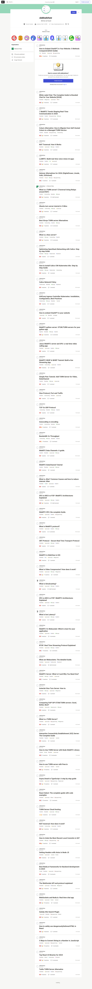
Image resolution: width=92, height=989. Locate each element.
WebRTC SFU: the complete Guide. (52, 512)
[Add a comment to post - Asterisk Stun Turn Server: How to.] (42, 693)
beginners (47, 99)
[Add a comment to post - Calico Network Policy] (42, 287)
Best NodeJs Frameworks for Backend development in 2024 (59, 868)
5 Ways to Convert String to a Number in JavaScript (59, 941)
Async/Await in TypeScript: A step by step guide (57, 779)
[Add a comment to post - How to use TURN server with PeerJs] (44, 769)
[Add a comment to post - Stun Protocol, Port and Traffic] (42, 398)
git (58, 840)
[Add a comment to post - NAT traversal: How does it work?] (44, 829)
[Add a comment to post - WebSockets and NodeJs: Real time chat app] (44, 903)
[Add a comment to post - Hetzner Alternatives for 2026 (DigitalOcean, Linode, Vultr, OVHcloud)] (43, 180)
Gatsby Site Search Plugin (49, 912)
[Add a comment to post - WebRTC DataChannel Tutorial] (42, 470)
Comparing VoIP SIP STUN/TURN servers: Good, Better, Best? (58, 704)
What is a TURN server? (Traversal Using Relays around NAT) (57, 191)
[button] (14, 38)
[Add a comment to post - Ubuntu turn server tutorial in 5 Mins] (44, 211)
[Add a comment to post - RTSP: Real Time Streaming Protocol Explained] (43, 650)
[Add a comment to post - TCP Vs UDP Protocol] (42, 413)
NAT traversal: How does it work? (52, 824)
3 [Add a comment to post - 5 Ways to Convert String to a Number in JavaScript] (54, 946)
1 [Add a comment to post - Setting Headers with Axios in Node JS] (51, 858)
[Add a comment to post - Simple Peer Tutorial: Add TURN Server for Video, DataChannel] (42, 384)
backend (58, 253)
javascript (49, 53)
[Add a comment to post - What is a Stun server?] (44, 240)
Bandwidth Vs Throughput (49, 436)
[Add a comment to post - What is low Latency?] (42, 620)
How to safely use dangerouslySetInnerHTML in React (57, 927)
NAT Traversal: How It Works (50, 145)
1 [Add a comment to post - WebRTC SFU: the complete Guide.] (51, 517)
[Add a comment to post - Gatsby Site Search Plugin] (44, 917)
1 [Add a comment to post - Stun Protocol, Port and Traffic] (50, 398)
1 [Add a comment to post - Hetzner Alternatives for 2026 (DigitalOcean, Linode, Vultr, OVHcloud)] (52, 181)
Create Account (58, 80)
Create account (85, 2)
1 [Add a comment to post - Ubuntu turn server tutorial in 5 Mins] (53, 211)
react (52, 797)
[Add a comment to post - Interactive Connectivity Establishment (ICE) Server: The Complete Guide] (42, 741)
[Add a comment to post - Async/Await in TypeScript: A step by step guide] (44, 784)
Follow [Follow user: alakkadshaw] (73, 12)
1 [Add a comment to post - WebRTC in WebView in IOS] (51, 560)
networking (60, 132)
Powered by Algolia (49, 2)
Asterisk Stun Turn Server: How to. (52, 688)
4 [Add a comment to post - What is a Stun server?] (54, 240)
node (45, 752)
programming (56, 53)
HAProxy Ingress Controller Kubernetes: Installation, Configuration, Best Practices (59, 297)
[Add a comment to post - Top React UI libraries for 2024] (44, 960)
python (41, 332)
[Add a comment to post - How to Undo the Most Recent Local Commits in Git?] (43, 843)
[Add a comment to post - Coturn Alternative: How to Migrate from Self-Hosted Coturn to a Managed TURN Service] (44, 135)
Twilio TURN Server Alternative (51, 969)
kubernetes (52, 253)
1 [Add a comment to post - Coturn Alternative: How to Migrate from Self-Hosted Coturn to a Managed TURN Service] (53, 135)
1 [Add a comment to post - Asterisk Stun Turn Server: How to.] (51, 694)
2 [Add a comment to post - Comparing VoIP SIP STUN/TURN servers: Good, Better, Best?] (51, 710)
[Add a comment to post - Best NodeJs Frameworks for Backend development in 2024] (42, 874)
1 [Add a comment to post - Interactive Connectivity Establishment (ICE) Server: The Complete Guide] (51, 741)
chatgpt (55, 315)
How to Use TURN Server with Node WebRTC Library (59, 750)
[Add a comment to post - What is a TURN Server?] (42, 724)
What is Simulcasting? (47, 584)
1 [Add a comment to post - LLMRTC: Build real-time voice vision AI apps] (53, 164)
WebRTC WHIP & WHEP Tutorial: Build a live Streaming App (56, 361)
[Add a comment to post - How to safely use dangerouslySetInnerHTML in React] (44, 931)
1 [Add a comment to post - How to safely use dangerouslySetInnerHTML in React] (53, 931)
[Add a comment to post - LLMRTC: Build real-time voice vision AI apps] (44, 164)
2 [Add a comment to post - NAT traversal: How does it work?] (54, 829)
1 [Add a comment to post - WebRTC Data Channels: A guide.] (50, 456)
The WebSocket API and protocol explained (56, 883)
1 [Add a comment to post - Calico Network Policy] (51, 287)
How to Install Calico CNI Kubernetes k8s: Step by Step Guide (58, 267)
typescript (60, 781)
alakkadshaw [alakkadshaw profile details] (42, 45)
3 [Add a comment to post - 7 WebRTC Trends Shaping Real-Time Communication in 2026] (54, 119)
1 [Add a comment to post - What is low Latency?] (50, 620)
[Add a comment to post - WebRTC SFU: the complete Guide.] (42, 517)
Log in (76, 2)
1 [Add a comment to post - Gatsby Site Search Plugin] (53, 917)
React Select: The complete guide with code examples (56, 794)
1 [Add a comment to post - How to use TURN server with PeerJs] (54, 770)
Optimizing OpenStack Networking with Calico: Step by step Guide (59, 250)
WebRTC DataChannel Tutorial (50, 465)
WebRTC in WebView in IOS (49, 555)
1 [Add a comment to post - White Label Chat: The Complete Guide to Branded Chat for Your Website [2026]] (53, 102)
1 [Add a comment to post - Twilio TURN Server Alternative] (51, 974)
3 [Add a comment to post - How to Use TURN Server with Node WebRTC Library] (53, 755)
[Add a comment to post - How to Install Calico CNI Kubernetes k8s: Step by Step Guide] (42, 273)
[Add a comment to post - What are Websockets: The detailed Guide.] (42, 665)
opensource (53, 707)
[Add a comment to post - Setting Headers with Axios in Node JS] (42, 857)
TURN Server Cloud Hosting (50, 809)
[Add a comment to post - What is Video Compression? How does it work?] (44, 574)
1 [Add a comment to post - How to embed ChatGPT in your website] (50, 318)
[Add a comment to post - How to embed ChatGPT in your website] (42, 318)
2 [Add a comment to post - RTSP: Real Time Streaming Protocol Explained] (53, 651)
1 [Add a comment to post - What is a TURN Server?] (51, 724)
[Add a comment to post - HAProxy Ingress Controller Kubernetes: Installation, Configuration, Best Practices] (42, 304)
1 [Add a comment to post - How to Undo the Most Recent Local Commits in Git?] (52, 843)
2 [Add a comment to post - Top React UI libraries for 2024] (54, 960)
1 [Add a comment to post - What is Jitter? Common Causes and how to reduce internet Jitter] (50, 487)
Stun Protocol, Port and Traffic (51, 393)
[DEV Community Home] (3, 2)
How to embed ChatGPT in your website (54, 313)
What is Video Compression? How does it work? (57, 569)
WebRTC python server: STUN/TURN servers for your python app (59, 328)
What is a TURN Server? (48, 719)
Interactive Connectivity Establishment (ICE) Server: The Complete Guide (59, 734)
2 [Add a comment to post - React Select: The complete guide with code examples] (53, 800)
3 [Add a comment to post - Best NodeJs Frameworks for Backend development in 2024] (51, 874)
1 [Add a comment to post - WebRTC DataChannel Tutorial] (51, 470)
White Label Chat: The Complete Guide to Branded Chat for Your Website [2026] (58, 96)
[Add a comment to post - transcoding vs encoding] (43, 427)
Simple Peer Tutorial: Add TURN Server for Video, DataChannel (58, 378)
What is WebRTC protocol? (49, 526)
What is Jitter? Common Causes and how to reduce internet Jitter (59, 480)
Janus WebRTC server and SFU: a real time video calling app (58, 345)
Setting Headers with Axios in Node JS (54, 852)
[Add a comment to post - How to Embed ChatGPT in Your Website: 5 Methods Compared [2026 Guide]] (43, 56)
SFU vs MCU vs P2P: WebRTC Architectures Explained (56, 497)
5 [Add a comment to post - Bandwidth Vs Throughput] (53, 441)
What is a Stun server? (47, 235)
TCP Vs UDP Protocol (47, 408)
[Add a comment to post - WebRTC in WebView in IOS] (42, 560)
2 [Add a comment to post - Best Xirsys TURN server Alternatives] (54, 226)
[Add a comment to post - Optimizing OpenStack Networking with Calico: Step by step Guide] (42, 256)
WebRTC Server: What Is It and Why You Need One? (59, 674)
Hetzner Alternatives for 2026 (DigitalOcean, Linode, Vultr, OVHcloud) (59, 174)
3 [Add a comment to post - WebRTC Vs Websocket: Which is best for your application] (51, 636)
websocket (53, 662)
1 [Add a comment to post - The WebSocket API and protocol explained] (53, 888)
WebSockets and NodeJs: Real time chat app (56, 898)
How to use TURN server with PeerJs (53, 764)
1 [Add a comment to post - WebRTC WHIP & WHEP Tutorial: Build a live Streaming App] (51, 368)
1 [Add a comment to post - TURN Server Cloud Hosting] (52, 815)
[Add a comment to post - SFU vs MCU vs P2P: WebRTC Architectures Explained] (44, 503)
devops (59, 116)
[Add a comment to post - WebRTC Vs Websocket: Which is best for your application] (42, 636)
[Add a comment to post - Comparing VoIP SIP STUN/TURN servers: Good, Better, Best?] (42, 710)
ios (46, 557)
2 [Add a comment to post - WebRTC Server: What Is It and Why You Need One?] (53, 679)
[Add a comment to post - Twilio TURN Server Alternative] (42, 974)
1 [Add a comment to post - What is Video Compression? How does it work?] (54, 575)
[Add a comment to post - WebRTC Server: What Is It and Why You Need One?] (43, 679)
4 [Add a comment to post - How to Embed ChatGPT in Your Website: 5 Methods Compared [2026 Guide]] (53, 56)
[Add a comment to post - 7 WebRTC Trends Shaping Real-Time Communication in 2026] (44, 119)
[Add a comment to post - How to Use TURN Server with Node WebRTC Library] (43, 755)
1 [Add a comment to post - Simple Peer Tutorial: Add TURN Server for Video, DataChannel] (50, 384)
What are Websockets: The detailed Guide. (55, 660)
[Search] (7, 2)
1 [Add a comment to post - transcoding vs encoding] (52, 427)
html (58, 99)
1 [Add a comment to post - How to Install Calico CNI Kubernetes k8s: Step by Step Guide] (51, 273)
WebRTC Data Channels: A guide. (52, 451)
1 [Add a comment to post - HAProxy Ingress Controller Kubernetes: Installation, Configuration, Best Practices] (50, 304)
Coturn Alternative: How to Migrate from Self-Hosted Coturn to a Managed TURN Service (59, 129)
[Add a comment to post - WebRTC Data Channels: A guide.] (42, 456)
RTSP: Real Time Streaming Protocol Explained (57, 645)
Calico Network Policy (47, 282)
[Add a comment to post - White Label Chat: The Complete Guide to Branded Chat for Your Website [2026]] (44, 102)
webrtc (46, 116)
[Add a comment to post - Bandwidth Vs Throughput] (43, 441)
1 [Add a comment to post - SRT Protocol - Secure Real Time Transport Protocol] (50, 546)
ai (40, 53)
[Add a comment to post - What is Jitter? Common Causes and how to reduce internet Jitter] (42, 486)
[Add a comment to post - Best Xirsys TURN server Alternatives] (44, 226)
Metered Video (50, 186)
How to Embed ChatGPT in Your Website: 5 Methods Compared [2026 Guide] (59, 50)
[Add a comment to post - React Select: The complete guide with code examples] (43, 800)
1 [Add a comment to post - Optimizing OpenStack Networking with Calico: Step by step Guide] (50, 257)
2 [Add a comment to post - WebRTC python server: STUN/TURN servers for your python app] (54, 335)
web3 (46, 483)
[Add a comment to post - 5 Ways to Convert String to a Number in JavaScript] (44, 946)
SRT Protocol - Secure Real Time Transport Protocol (59, 541)
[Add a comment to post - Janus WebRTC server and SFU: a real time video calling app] (42, 351)
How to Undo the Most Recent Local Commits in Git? (59, 838)
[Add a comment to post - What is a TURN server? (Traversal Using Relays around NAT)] (44, 197)
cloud (46, 178)
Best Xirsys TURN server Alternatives (53, 220)
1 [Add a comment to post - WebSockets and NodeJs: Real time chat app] (54, 903)
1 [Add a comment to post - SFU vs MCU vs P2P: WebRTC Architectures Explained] (50, 605)
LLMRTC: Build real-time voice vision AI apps (56, 159)
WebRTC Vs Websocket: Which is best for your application (57, 630)
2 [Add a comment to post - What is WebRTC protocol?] (51, 532)
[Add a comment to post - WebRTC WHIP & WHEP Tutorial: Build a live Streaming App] (42, 367)
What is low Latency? (47, 615)
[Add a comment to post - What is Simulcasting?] (42, 589)
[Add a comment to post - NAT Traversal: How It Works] (44, 150)
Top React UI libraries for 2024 (51, 955)
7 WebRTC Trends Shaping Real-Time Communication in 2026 (53, 113)
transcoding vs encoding (48, 422)
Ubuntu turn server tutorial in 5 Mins (53, 206)
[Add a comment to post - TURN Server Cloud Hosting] (43, 814)
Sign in (65, 84)
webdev (44, 53)
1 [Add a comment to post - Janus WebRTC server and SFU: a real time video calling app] (50, 351)
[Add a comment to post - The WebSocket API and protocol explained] (44, 888)
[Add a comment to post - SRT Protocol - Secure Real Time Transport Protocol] (42, 546)
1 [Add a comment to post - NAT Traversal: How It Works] (53, 150)
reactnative (51, 957)
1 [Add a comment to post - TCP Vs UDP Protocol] (50, 413)
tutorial (58, 301)
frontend (57, 957)
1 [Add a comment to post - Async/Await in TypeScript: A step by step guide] (54, 784)
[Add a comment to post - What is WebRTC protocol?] (42, 531)
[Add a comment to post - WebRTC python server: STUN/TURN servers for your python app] (44, 334)
